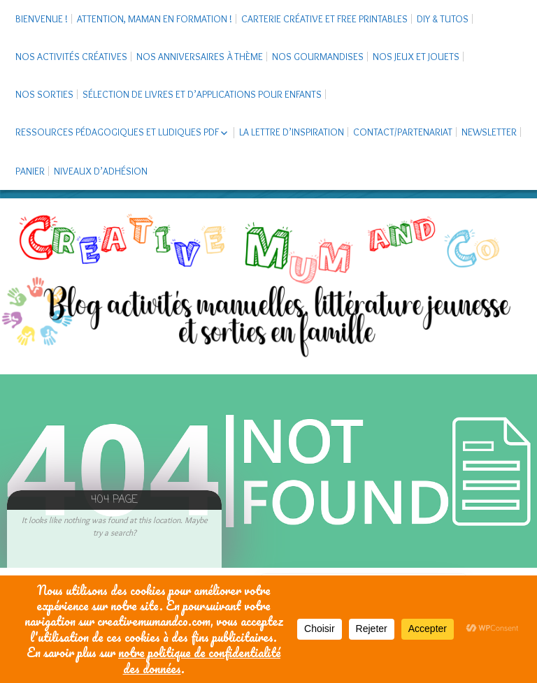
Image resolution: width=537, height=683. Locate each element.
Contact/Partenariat (402, 132)
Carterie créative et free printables (324, 19)
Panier (30, 171)
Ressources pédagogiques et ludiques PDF (117, 132)
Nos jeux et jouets (416, 56)
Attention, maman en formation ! (154, 19)
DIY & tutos (442, 19)
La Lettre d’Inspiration (291, 132)
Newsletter (489, 132)
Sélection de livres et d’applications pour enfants (202, 94)
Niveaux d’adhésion (101, 171)
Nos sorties (44, 94)
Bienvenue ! (41, 19)
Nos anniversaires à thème (199, 56)
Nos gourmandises (318, 56)
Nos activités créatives (71, 56)
